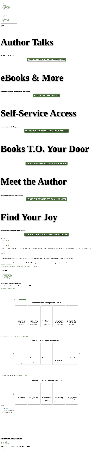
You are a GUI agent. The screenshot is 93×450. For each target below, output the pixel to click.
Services (5, 3)
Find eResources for (8, 412)
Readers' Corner (6, 7)
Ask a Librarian (6, 272)
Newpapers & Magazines (10, 410)
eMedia (6, 409)
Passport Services (7, 278)
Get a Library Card (7, 275)
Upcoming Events (7, 240)
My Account (6, 277)
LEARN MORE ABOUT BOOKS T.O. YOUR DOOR (46, 164)
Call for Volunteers (5, 443)
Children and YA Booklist (22, 336)
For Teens (8, 288)
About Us (5, 9)
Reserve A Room (4, 441)
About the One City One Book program (46, 199)
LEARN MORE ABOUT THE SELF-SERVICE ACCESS (46, 131)
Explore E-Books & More (46, 95)
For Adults (3, 288)
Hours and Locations (7, 276)
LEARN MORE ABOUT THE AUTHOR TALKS (46, 60)
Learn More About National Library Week (46, 235)
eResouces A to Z (7, 274)
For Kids (13, 288)
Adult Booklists (22, 299)
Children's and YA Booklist (21, 375)
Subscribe (3, 448)
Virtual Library (6, 6)
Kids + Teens (6, 8)
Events (4, 5)
